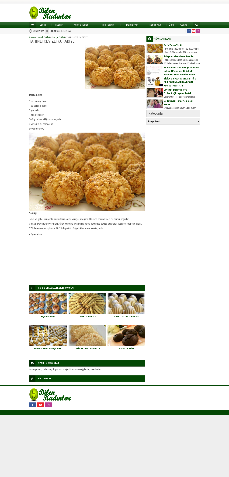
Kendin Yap (155, 25)
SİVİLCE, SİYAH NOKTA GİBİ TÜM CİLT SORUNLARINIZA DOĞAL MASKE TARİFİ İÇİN (180, 82)
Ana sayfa (31, 25)
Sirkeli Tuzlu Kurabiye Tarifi (48, 348)
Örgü (171, 25)
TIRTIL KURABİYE (87, 316)
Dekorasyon (132, 25)
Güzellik (59, 25)
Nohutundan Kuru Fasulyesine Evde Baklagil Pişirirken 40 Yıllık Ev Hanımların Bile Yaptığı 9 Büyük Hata (181, 72)
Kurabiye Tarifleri (58, 37)
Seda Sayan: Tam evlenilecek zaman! (178, 103)
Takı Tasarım (108, 25)
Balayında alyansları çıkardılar (179, 56)
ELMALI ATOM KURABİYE (126, 316)
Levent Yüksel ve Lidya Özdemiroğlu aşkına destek (177, 91)
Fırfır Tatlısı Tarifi (173, 45)
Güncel (184, 25)
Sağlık (43, 25)
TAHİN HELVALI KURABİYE (87, 348)
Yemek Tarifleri (81, 25)
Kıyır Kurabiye (48, 316)
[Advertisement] (56, 67)
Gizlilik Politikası (61, 31)
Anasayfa (32, 37)
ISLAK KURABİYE (126, 348)
